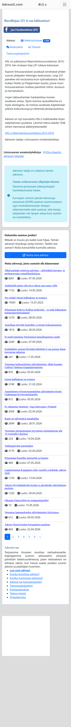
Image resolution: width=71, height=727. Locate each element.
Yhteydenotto (18, 668)
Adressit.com (12, 4)
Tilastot (34, 118)
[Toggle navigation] (64, 4)
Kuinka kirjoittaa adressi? (25, 645)
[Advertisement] (35, 49)
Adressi (10, 111)
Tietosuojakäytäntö (17, 125)
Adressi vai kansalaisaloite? (26, 653)
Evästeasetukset (19, 661)
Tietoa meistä (18, 664)
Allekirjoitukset (35, 112)
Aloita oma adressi (35, 326)
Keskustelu (14, 118)
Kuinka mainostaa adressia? (26, 649)
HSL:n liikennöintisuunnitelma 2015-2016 (29, 204)
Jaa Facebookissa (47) (21, 101)
